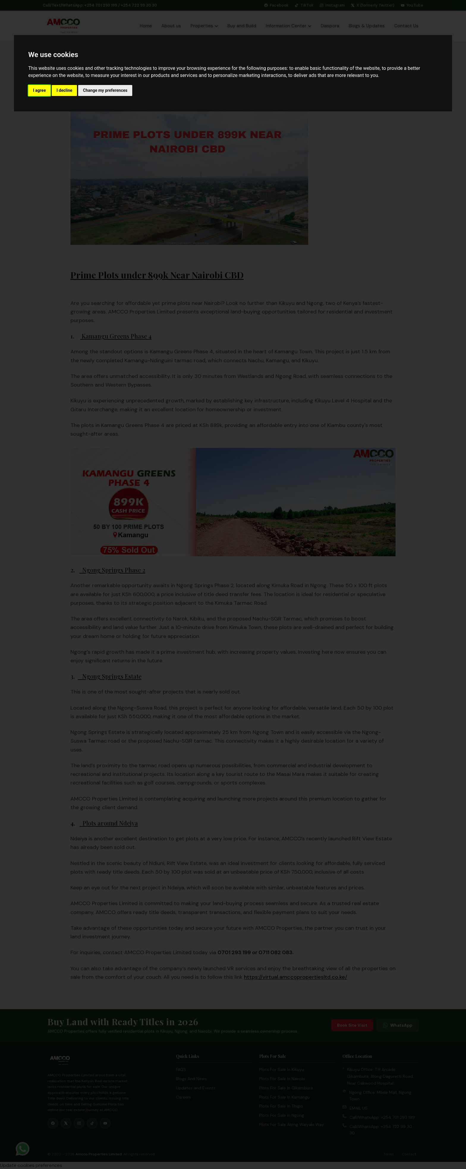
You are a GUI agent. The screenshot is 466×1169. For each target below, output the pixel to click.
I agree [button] (39, 90)
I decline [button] (64, 90)
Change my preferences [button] (105, 90)
